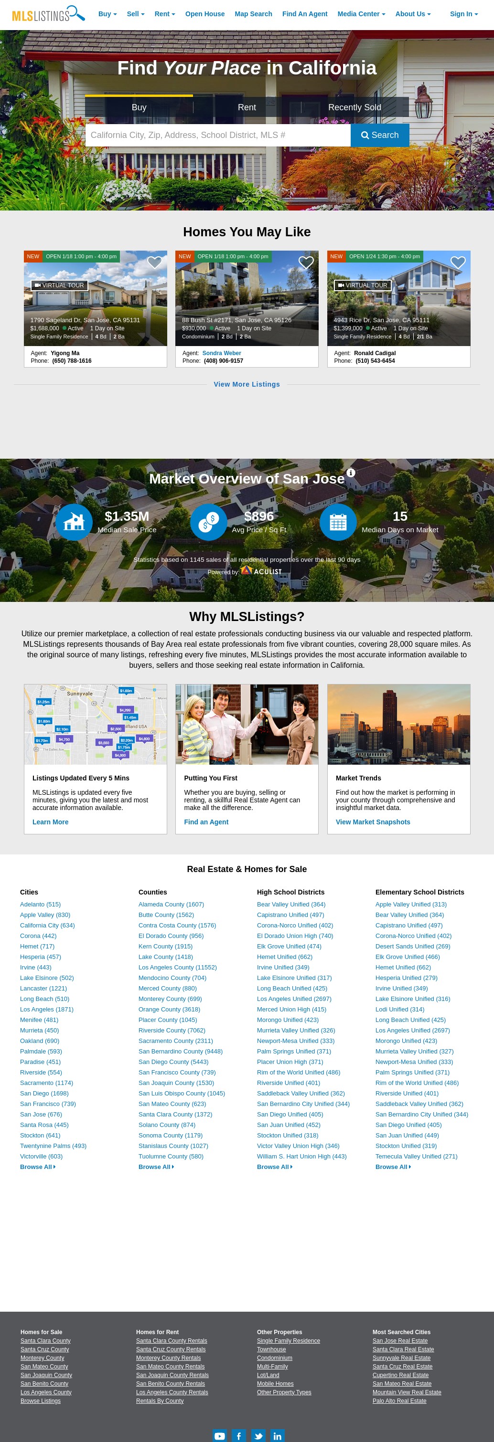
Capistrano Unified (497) (290, 914)
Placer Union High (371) (290, 1061)
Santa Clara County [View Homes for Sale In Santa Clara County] (46, 1340)
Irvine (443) (36, 967)
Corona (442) (38, 935)
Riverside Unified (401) (288, 1082)
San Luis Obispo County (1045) (182, 1093)
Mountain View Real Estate (407, 1392)
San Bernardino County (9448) (181, 1051)
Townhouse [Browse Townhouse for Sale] (271, 1349)
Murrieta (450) (39, 1030)
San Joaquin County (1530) (176, 1082)
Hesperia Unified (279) (407, 977)
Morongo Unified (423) (288, 1019)
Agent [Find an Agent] (305, 14)
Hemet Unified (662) (284, 956)
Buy (104, 14)
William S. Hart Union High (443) (302, 1156)
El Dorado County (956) (171, 935)
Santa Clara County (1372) (176, 1114)
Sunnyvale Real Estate (401, 1358)
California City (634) (47, 925)
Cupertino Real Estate (401, 1375)
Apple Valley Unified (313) (411, 904)
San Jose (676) (41, 1114)
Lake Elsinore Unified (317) (294, 977)
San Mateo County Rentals (170, 1366)
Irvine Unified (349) (283, 967)
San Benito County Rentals (170, 1383)
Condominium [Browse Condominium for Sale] (274, 1358)
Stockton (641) (40, 1135)
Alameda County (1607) (171, 904)
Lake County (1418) (166, 956)
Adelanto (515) (40, 904)
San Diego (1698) (44, 1093)
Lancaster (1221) (43, 988)
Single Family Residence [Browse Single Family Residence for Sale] (288, 1340)
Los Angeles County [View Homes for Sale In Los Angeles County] (46, 1392)
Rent (162, 14)
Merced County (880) (168, 988)
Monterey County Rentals (168, 1358)
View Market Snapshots (373, 822)
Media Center (359, 14)
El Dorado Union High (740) (295, 935)
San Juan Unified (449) (407, 1135)
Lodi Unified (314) (400, 1009)
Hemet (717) (37, 946)
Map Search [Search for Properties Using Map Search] (254, 14)
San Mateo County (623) (172, 1103)
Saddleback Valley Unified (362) (301, 1093)
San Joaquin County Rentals (172, 1375)
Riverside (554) (41, 1072)
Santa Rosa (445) (44, 1124)
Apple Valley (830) (45, 914)
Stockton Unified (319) (406, 1145)
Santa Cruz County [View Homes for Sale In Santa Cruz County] (45, 1349)
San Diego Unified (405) (290, 1114)
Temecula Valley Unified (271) (417, 1156)
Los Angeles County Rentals (172, 1392)
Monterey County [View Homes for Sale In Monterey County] (42, 1358)
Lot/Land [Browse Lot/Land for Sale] (268, 1375)
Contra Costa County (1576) (177, 925)
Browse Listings (41, 1401)
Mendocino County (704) (172, 977)
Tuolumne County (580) (171, 1156)
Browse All (38, 1166)
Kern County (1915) (166, 946)
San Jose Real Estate (400, 1340)
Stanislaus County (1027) (173, 1145)
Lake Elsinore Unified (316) (413, 998)
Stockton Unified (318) (288, 1135)
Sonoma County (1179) (171, 1135)
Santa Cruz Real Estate (402, 1366)
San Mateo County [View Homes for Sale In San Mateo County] (44, 1366)
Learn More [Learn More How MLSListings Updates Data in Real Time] (50, 822)
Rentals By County (159, 1401)
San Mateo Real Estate (402, 1383)
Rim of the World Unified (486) (299, 1072)
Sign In (461, 14)
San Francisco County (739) (177, 1072)
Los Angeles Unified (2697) (294, 998)
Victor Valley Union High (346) (298, 1145)
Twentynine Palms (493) (53, 1145)
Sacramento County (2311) (176, 1040)
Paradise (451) (40, 1061)
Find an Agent (206, 822)
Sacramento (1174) (46, 1082)
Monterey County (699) (170, 998)
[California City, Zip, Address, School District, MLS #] (218, 135)
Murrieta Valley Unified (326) (296, 1030)
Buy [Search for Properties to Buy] (139, 107)
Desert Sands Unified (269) (413, 946)
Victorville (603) (41, 1156)
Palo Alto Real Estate (400, 1401)
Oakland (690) (39, 1040)
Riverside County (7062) (172, 1030)
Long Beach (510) (44, 998)
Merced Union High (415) (291, 1009)
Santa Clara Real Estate (403, 1349)
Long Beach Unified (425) (292, 988)
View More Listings (247, 384)
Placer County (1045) (168, 1019)
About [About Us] (410, 14)
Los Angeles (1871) (47, 1009)
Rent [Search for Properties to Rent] (247, 107)
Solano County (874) (167, 1124)
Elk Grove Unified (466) (408, 956)
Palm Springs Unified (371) (294, 1051)
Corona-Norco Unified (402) (295, 925)
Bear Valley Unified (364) (291, 904)
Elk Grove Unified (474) (289, 946)
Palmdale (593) (41, 1051)
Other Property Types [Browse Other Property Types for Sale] (284, 1392)
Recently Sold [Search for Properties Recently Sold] (354, 107)
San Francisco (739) (48, 1103)
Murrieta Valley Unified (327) (415, 1051)
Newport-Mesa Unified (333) (296, 1040)
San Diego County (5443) (174, 1061)
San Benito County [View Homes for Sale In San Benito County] (44, 1383)
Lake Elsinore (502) (47, 977)
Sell (133, 14)
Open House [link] (205, 14)
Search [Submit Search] (380, 135)
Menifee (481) (39, 1019)
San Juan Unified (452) (289, 1124)
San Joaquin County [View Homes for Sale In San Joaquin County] (46, 1375)
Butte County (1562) (166, 914)
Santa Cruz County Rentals (170, 1349)
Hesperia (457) (40, 956)
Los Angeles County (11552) (178, 967)
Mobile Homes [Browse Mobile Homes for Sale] (275, 1383)
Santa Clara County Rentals (171, 1340)
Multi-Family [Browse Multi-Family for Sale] (272, 1366)
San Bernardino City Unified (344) (303, 1103)
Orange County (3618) (169, 1009)
